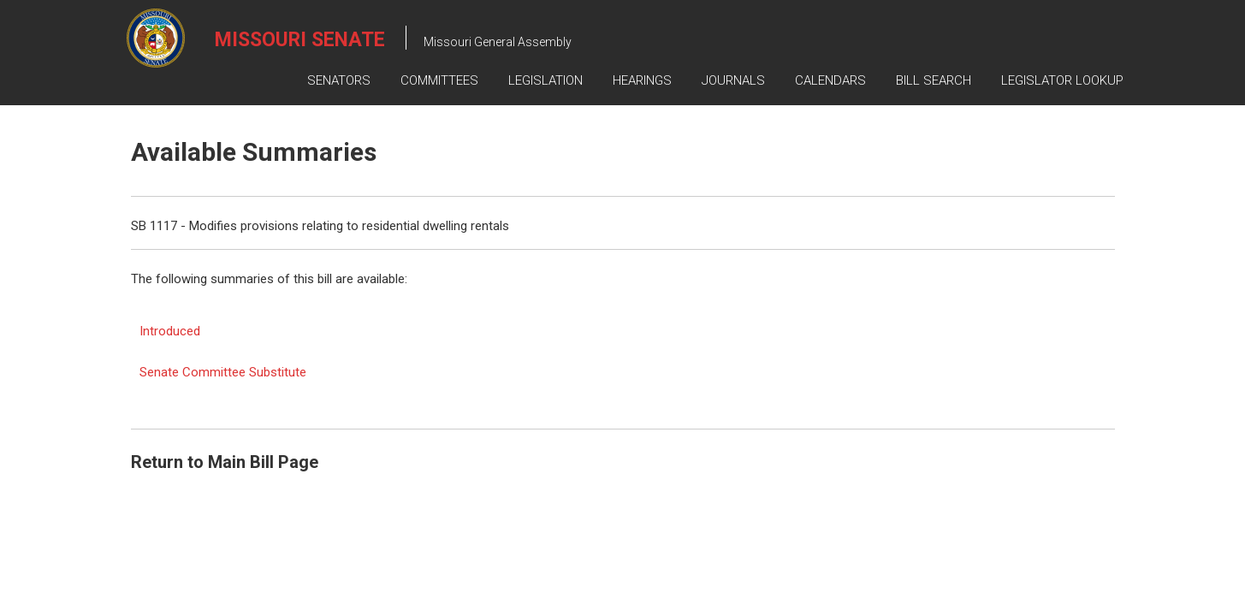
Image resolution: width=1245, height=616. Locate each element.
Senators (339, 80)
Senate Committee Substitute (222, 372)
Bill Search (933, 80)
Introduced (169, 331)
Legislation (545, 80)
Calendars (830, 80)
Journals (733, 80)
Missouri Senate (300, 39)
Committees (439, 80)
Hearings (642, 80)
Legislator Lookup (1062, 80)
